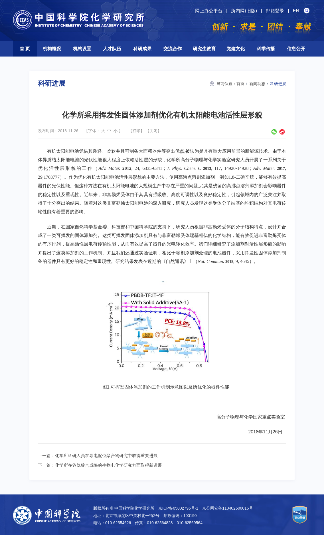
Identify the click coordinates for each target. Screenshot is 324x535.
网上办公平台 (208, 10)
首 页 (25, 48)
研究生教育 (204, 48)
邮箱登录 (275, 10)
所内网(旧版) (244, 10)
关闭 (153, 130)
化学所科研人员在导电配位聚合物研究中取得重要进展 (106, 455)
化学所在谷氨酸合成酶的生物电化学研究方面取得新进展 (108, 465)
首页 (240, 83)
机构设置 (82, 48)
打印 (136, 130)
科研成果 (142, 48)
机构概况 (52, 48)
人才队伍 (112, 48)
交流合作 (172, 48)
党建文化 (235, 48)
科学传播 (266, 48)
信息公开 (296, 48)
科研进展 (278, 83)
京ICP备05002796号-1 (178, 508)
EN (296, 10)
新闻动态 (257, 83)
